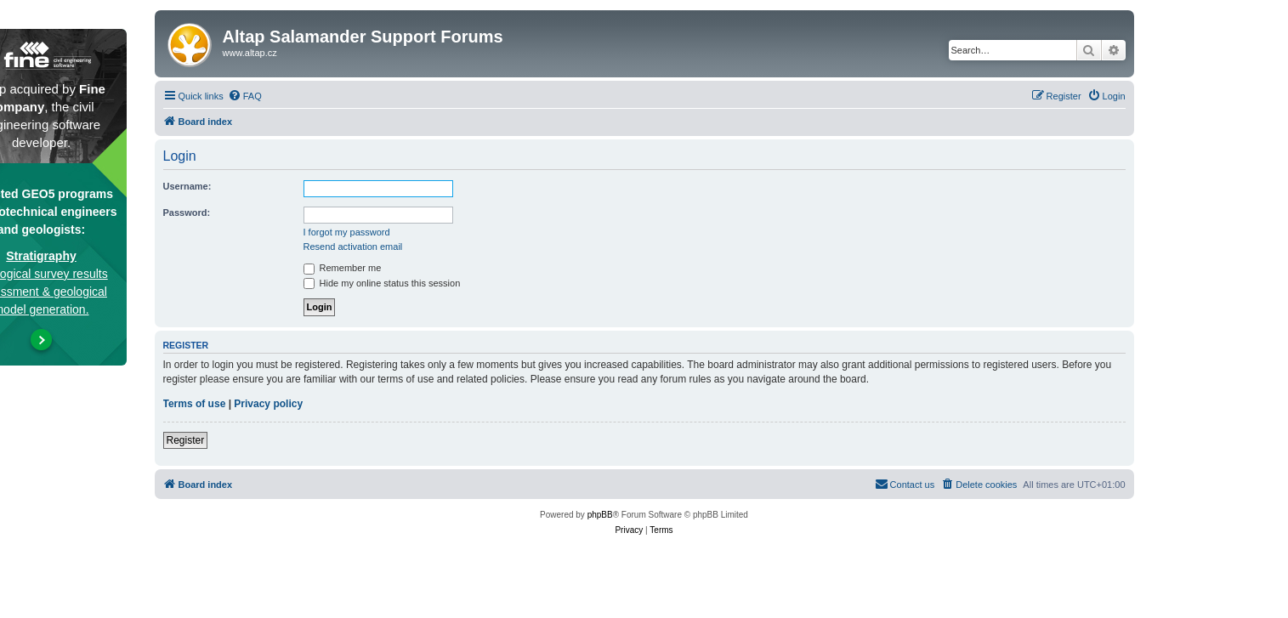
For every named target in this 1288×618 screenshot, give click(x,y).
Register (186, 440)
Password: (187, 212)
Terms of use (194, 404)
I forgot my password (347, 232)
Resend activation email (353, 246)
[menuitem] (245, 96)
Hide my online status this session (382, 283)
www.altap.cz (250, 53)
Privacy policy (268, 404)
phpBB (600, 514)
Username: (187, 186)
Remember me (343, 268)
